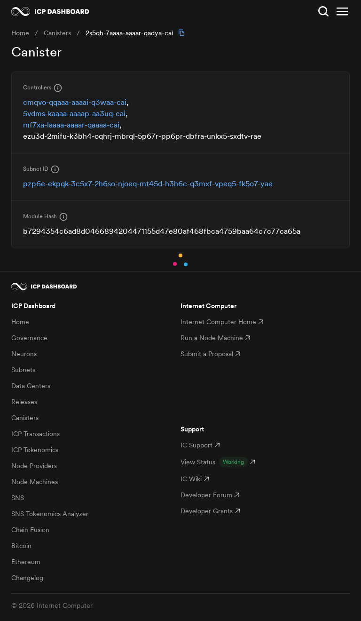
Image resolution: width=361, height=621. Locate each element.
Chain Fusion (30, 529)
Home (20, 322)
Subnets (23, 370)
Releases (24, 402)
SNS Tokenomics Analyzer (49, 514)
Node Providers (34, 466)
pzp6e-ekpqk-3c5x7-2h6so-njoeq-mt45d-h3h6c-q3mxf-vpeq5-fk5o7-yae (148, 183)
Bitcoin (21, 545)
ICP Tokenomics (34, 450)
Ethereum (25, 561)
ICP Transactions (35, 434)
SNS (17, 498)
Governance (29, 338)
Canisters (25, 418)
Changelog (27, 577)
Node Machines (34, 482)
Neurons (24, 354)
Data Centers (30, 386)
